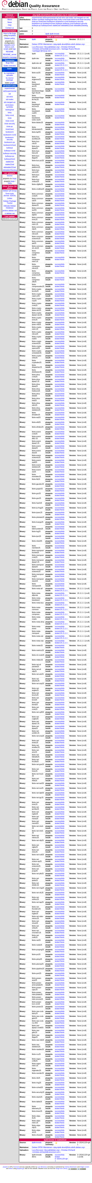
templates (12, 35)
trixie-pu (10, 126)
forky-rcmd (10, 115)
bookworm (10, 132)
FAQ (9, 25)
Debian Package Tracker (9, 202)
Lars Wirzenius (42, 1167)
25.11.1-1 (64, 56)
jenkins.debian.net (10, 211)
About (9, 19)
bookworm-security (9, 138)
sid (10, 94)
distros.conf (9, 47)
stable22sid (9, 71)
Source (9, 176)
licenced (16, 1167)
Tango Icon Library (61, 1168)
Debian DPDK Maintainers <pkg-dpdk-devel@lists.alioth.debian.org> (58, 44)
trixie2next (10, 129)
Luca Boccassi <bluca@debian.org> (46, 47)
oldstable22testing (10, 170)
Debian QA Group (10, 191)
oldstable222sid (10, 167)
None (62, 75)
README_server (9, 54)
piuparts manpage (10, 57)
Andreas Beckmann (70, 1167)
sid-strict (9, 97)
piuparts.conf (9, 45)
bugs (14, 178)
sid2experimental (9, 91)
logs (14, 49)
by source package (9, 79)
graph (12, 83)
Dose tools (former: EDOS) (10, 195)
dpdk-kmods (54, 34)
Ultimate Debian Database (9, 207)
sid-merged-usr (10, 102)
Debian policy (9, 38)
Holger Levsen (84, 1167)
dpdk (47, 34)
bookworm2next (10, 145)
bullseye (9, 148)
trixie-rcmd (10, 121)
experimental (10, 88)
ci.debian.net (10, 213)
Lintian (9, 198)
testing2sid (9, 110)
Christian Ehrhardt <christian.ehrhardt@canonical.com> (53, 48)
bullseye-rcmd (9, 151)
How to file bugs (9, 33)
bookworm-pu (9, 142)
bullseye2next (9, 159)
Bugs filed (9, 63)
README (9, 52)
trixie (10, 118)
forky (10, 112)
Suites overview (10, 66)
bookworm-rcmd (9, 135)
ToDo (10, 183)
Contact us (9, 28)
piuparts (5, 1167)
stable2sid (10, 162)
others (11, 1168)
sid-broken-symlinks (9, 106)
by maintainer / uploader (9, 74)
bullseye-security (9, 153)
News (9, 22)
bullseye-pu (9, 156)
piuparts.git (20, 1168)
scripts (6, 49)
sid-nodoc (9, 99)
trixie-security (9, 124)
